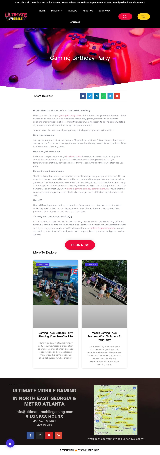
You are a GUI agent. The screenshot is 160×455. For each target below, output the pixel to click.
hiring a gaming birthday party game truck (87, 189)
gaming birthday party (70, 115)
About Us (88, 10)
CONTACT (75, 22)
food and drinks (74, 156)
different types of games (103, 228)
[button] (10, 443)
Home (42, 10)
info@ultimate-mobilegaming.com (44, 412)
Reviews (72, 10)
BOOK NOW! (104, 10)
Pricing (56, 10)
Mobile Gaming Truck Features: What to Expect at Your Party (104, 337)
